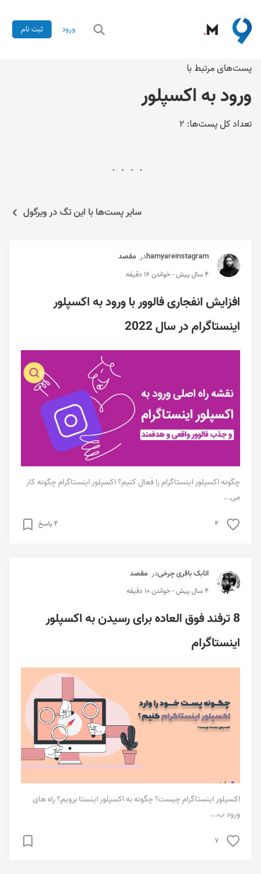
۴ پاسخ (48, 524)
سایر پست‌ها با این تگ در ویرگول (75, 212)
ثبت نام (32, 29)
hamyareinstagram (177, 256)
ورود (68, 29)
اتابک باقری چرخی (183, 573)
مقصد (127, 256)
